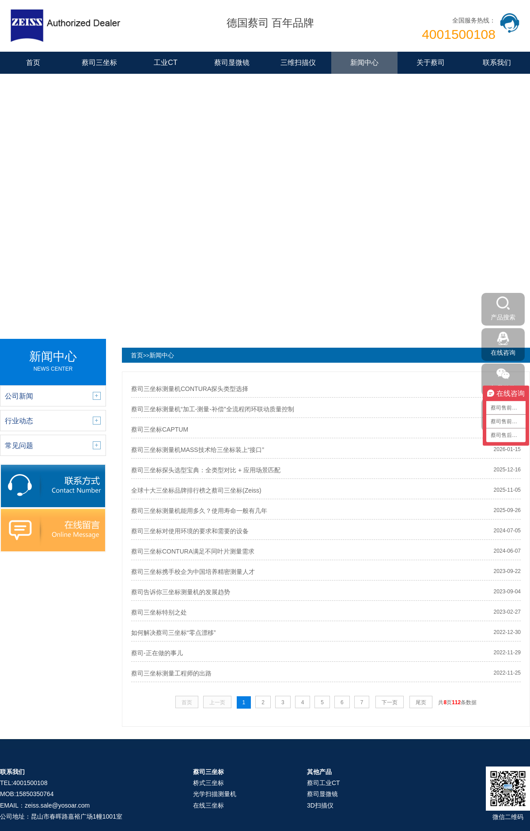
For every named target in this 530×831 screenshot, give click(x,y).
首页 (33, 62)
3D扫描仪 (320, 805)
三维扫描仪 (298, 62)
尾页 (421, 702)
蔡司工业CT (323, 782)
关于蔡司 (430, 62)
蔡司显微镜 (232, 62)
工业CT (165, 62)
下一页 (390, 702)
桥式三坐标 (208, 782)
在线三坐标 (208, 805)
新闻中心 (364, 62)
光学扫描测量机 (214, 793)
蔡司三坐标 (99, 62)
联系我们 (497, 62)
